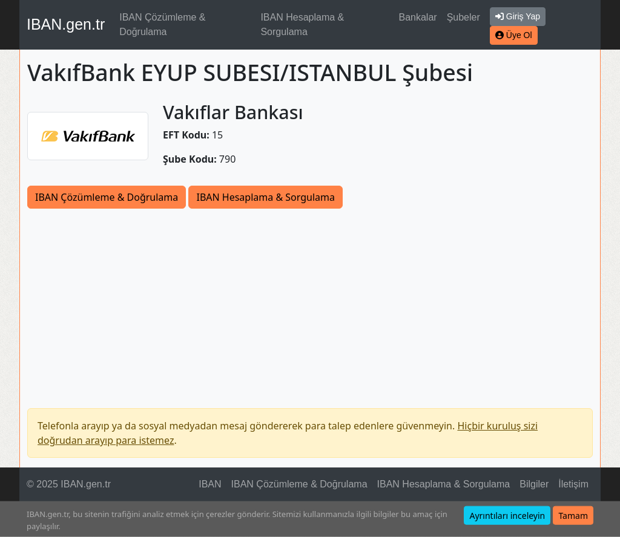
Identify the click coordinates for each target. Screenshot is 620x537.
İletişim (573, 484)
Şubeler (463, 17)
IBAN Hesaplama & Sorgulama (302, 24)
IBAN (210, 484)
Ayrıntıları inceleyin (507, 515)
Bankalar (417, 17)
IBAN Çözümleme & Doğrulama (162, 24)
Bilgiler (534, 484)
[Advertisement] (310, 299)
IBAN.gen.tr (66, 24)
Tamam (573, 515)
